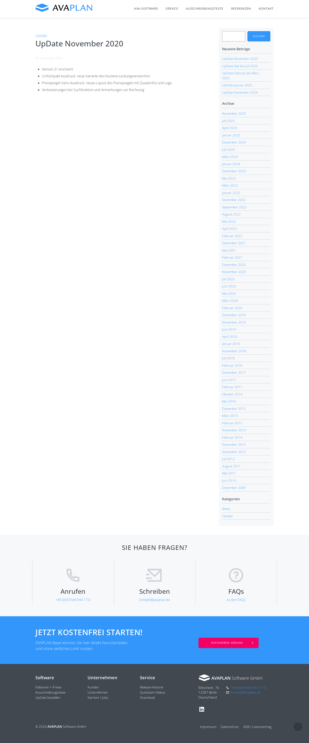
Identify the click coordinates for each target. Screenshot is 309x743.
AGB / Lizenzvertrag (257, 727)
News (226, 509)
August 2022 (231, 214)
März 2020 (230, 300)
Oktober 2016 (232, 394)
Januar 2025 (231, 135)
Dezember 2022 (234, 200)
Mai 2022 (229, 221)
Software (44, 677)
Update (41, 35)
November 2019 (234, 322)
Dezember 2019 (234, 315)
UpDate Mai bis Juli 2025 (240, 66)
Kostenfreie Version (227, 643)
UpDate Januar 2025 (237, 85)
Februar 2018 (232, 365)
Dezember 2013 (234, 444)
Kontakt (266, 8)
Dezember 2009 (234, 487)
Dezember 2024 (234, 142)
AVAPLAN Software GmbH (64, 7)
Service (172, 8)
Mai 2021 (229, 250)
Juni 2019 (229, 329)
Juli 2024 (228, 149)
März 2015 (230, 415)
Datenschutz (230, 727)
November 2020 (234, 272)
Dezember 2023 (234, 171)
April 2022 (229, 228)
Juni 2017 (229, 380)
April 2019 (229, 336)
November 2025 (234, 113)
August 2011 (231, 466)
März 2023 (230, 185)
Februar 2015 (232, 423)
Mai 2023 (229, 178)
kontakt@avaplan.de (154, 599)
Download (147, 697)
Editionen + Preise (48, 687)
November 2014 (234, 430)
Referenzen (241, 8)
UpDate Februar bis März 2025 (240, 75)
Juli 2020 (228, 279)
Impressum (208, 727)
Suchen (259, 36)
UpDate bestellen (47, 697)
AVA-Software (146, 8)
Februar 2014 (232, 437)
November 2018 (234, 351)
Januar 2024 (231, 164)
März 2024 (230, 156)
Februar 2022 (232, 236)
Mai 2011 (229, 473)
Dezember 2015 (234, 408)
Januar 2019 (231, 344)
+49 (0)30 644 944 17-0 (73, 599)
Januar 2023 (231, 193)
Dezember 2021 (234, 243)
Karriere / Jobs (98, 697)
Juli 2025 (228, 121)
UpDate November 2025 (240, 58)
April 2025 (229, 128)
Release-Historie (151, 687)
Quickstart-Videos (152, 692)
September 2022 (234, 207)
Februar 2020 (232, 308)
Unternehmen (102, 677)
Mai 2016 (229, 401)
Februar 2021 (232, 257)
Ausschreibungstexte (204, 8)
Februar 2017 (232, 387)
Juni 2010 (229, 480)
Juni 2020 (229, 286)
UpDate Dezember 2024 (240, 92)
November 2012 (234, 452)
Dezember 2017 (234, 372)
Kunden (93, 687)
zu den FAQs (235, 599)
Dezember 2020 (234, 264)
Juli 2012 (228, 459)
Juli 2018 (228, 358)
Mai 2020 (229, 293)
